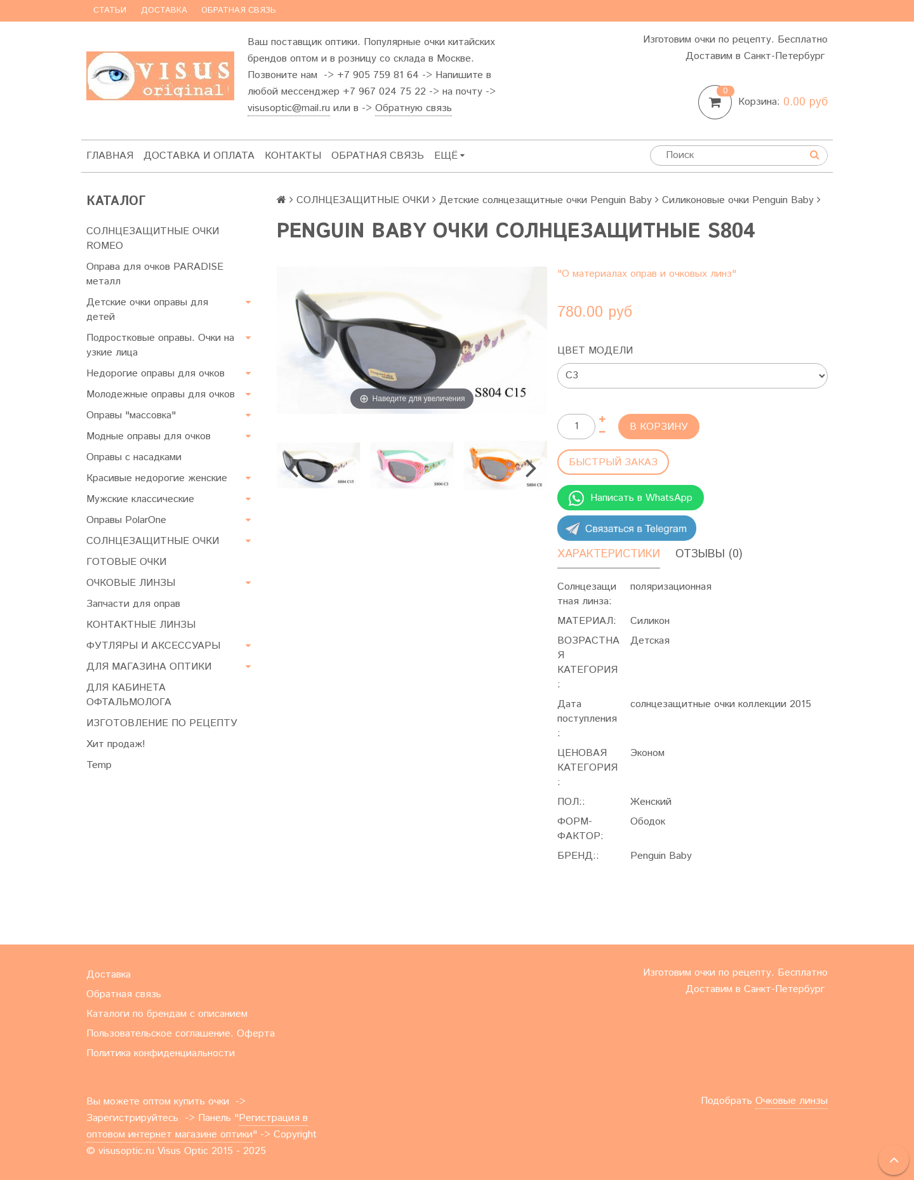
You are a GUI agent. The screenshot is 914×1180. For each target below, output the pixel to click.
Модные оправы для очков (148, 436)
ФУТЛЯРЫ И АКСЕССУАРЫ (153, 646)
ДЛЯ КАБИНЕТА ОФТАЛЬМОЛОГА (128, 695)
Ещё (449, 156)
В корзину (659, 427)
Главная (109, 156)
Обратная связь (238, 10)
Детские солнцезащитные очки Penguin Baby (545, 200)
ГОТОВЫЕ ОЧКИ (126, 562)
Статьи (109, 10)
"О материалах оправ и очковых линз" (646, 274)
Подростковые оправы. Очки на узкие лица (160, 345)
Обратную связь (413, 108)
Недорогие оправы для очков (155, 373)
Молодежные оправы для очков (160, 394)
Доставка (164, 10)
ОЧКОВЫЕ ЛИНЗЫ (130, 583)
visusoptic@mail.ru (289, 108)
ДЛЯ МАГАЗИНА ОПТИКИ (148, 667)
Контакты (293, 156)
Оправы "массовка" (131, 415)
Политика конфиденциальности (160, 1053)
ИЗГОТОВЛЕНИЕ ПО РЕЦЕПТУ (161, 723)
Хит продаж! (115, 744)
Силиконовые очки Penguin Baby (738, 200)
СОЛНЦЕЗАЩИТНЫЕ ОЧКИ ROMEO (152, 238)
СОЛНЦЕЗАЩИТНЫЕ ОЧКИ (152, 541)
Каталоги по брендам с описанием (167, 1014)
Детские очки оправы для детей (147, 309)
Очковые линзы (791, 1101)
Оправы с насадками (134, 457)
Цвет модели (595, 350)
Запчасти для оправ (133, 604)
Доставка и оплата (199, 156)
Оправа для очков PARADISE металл (154, 274)
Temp (99, 765)
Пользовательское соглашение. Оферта (180, 1033)
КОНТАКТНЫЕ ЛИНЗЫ (140, 625)
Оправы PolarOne (126, 520)
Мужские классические (140, 499)
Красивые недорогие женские (156, 478)
